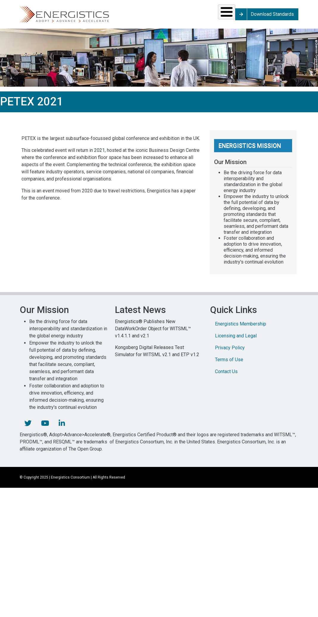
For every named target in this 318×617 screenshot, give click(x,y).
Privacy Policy (230, 352)
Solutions (40, 16)
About (249, 16)
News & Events (174, 16)
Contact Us (226, 375)
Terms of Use (229, 364)
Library (212, 16)
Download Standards (299, 16)
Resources (130, 16)
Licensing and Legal (236, 340)
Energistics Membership (240, 328)
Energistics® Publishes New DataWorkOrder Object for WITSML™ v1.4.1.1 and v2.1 (153, 333)
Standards (84, 16)
